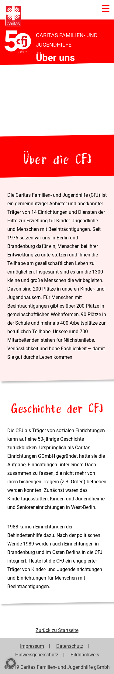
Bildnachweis (85, 654)
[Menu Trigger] (105, 8)
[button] (11, 663)
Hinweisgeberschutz (36, 654)
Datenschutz (69, 646)
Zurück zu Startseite (57, 630)
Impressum (32, 646)
